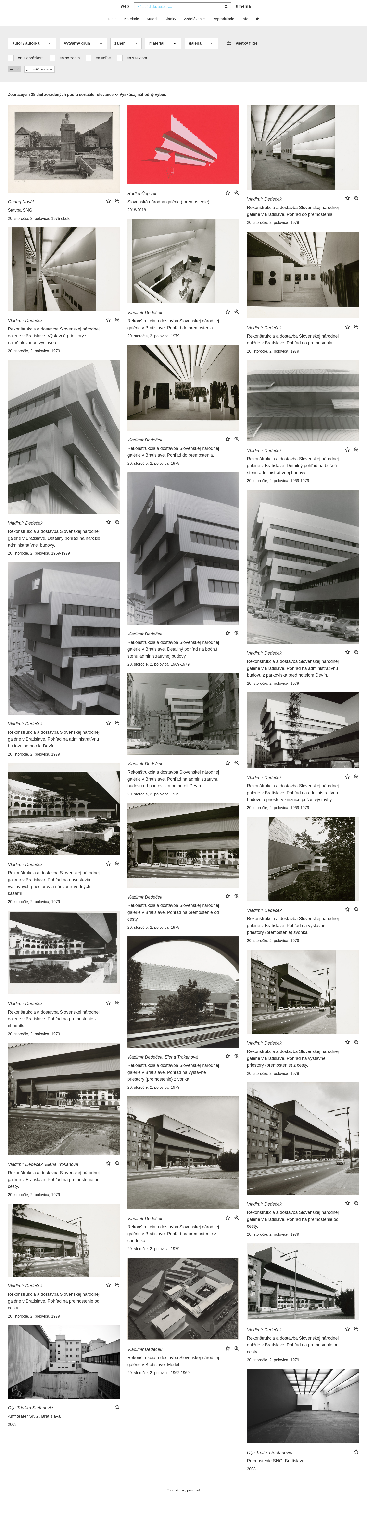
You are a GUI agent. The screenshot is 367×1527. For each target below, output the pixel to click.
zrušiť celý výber (39, 79)
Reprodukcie (223, 29)
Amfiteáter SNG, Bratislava (34, 1426)
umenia (243, 16)
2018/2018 (136, 220)
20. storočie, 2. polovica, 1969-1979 (39, 563)
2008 (251, 1479)
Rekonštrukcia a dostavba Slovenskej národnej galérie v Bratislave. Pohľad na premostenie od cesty (293, 1354)
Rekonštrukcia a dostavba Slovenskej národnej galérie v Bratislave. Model (173, 1371)
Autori (152, 29)
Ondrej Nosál (21, 211)
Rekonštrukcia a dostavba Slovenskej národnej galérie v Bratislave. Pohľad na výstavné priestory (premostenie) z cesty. (293, 1068)
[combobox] (182, 16)
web (125, 16)
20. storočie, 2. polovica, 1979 (273, 232)
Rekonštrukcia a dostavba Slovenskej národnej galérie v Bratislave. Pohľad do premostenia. (293, 221)
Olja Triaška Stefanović (30, 1417)
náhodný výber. (152, 104)
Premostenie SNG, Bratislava (275, 1470)
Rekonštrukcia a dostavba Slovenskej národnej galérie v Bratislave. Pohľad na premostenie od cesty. (173, 922)
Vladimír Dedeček (264, 209)
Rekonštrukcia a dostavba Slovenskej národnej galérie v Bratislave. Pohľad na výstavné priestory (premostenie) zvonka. (293, 935)
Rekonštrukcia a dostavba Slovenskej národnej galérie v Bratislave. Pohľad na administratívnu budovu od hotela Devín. (54, 749)
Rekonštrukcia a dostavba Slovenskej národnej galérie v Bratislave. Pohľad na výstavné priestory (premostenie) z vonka (173, 1082)
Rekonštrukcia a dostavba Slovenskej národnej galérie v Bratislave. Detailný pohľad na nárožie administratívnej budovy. (54, 548)
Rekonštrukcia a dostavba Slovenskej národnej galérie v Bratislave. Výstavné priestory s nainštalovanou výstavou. (54, 345)
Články (170, 29)
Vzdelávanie (194, 29)
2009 (12, 1434)
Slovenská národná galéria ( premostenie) (168, 211)
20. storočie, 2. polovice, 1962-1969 (158, 1382)
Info (245, 29)
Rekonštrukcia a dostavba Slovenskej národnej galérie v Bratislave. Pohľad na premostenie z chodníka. (54, 1028)
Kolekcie (131, 29)
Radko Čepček (141, 203)
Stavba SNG (20, 220)
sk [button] (329, 7)
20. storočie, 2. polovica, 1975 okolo (39, 228)
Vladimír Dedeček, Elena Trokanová (162, 1066)
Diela (112, 29)
